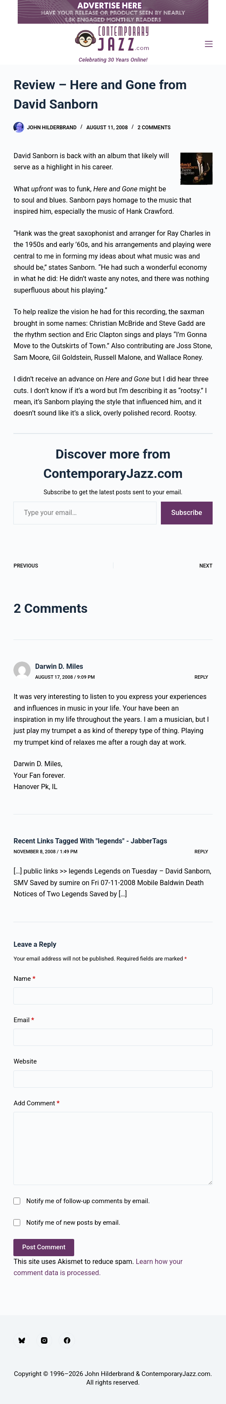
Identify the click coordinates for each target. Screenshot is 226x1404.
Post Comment (43, 1247)
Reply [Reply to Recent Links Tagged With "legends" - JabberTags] (201, 852)
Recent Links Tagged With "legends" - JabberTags (90, 841)
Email (23, 1020)
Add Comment (36, 1103)
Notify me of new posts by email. (73, 1222)
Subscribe (186, 513)
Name (24, 978)
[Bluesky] (21, 1340)
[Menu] (209, 44)
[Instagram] (44, 1340)
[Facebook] (67, 1340)
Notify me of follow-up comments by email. (88, 1201)
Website (25, 1061)
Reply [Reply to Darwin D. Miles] (201, 677)
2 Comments (154, 128)
